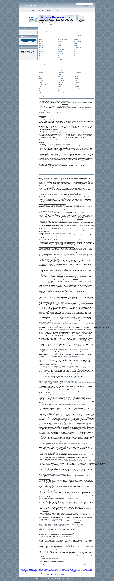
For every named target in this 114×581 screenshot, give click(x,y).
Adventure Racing (43, 31)
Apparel (41, 37)
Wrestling (76, 86)
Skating (76, 49)
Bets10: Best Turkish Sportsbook (46, 164)
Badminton (41, 45)
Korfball (60, 59)
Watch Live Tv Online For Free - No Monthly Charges (50, 239)
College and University (44, 68)
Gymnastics (60, 41)
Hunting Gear (42, 474)
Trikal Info (41, 551)
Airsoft (40, 33)
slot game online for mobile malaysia (46, 302)
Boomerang (41, 55)
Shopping (76, 45)
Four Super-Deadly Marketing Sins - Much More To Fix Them (52, 366)
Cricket (40, 70)
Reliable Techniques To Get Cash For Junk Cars (49, 513)
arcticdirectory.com (85, 569)
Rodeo (75, 33)
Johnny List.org (30, 5)
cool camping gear (43, 233)
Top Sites (49, 10)
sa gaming (41, 259)
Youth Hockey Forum (43, 144)
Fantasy (40, 86)
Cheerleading (42, 64)
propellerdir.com (32, 569)
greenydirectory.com (51, 574)
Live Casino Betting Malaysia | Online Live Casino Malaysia (51, 191)
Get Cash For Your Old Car (44, 479)
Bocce (40, 53)
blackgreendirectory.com (64, 570)
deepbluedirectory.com (28, 573)
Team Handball (77, 66)
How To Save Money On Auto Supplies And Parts (49, 524)
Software (76, 55)
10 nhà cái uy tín (42, 112)
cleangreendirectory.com (47, 571)
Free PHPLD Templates (69, 578)
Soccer (75, 51)
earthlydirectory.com (55, 573)
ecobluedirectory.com (65, 573)
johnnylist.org (47, 569)
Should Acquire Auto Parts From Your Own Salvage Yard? (51, 356)
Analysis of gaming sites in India (46, 543)
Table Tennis (77, 61)
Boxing (40, 59)
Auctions (41, 41)
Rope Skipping (77, 35)
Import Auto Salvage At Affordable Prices (47, 329)
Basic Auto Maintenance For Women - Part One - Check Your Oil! (52, 498)
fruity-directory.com (86, 573)
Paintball (60, 84)
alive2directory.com (76, 569)
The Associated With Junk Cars (45, 394)
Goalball (60, 35)
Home (24, 10)
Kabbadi (60, 57)
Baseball (41, 47)
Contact (57, 10)
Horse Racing (61, 49)
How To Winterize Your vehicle (45, 322)
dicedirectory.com (37, 573)
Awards (40, 43)
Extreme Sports (42, 84)
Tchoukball (76, 64)
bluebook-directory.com (75, 570)
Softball (76, 53)
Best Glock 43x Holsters (44, 139)
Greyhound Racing (62, 39)
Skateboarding (77, 47)
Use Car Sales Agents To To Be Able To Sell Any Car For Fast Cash (53, 506)
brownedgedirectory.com (26, 571)
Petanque (60, 90)
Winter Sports (77, 82)
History (60, 45)
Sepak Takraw (77, 41)
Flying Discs (41, 92)
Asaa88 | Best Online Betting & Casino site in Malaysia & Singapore (53, 290)
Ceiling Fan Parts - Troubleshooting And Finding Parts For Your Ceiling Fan (54, 459)
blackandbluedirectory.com (52, 570)
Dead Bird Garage (42, 468)
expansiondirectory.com (76, 573)
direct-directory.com (46, 573)
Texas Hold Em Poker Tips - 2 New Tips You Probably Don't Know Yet (53, 443)
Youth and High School (79, 88)
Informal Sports (61, 53)
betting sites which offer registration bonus (48, 254)
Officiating (60, 76)
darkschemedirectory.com (79, 571)
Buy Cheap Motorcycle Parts (45, 196)
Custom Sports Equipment (44, 185)
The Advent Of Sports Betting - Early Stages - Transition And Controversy (54, 404)
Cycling (40, 74)
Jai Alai (60, 55)
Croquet (41, 72)
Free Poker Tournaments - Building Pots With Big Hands (50, 281)
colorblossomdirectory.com (67, 571)
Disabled (41, 78)
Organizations (61, 78)
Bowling (41, 57)
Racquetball (61, 92)
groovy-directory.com (61, 574)
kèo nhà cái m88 (42, 116)
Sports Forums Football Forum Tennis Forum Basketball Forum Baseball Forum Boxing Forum (58, 389)
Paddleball (60, 82)
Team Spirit (77, 68)
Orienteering (61, 80)
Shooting (76, 43)
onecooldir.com (61, 569)
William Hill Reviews (43, 106)
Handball (60, 43)
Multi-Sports (61, 72)
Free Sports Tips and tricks (44, 531)
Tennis (75, 70)
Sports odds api (42, 558)
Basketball (41, 49)
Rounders (76, 37)
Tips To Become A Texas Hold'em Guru (47, 294)
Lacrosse (60, 61)
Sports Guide (41, 167)
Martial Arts (61, 68)
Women (76, 84)
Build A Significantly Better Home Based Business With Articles (52, 204)
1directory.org (68, 569)
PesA (59, 88)
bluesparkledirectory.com (86, 570)
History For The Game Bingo (45, 274)
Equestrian (41, 80)
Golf (59, 37)
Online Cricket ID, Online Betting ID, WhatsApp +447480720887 (52, 485)
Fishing (40, 90)
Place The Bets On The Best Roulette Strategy (48, 373)
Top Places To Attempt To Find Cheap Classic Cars (49, 536)
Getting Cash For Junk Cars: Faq (45, 452)
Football (60, 31)
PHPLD (58, 578)
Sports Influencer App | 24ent (45, 267)
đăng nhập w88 (42, 119)
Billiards (41, 51)
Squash (76, 57)
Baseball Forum (42, 153)
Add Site (32, 10)
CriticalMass (41, 211)
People (59, 86)
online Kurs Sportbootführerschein (46, 177)
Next (93, 564)
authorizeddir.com (24, 569)
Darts (40, 76)
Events (40, 82)
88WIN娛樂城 (42, 131)
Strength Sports (77, 59)
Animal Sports (42, 35)
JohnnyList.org (42, 27)
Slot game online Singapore (44, 519)
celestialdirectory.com (36, 571)
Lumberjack (61, 66)
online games (41, 413)
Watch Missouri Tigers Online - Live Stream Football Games (51, 349)
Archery (41, 39)
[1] (85, 564)
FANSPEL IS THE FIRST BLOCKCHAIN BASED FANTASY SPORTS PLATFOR (56, 247)
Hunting (60, 51)
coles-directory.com (57, 571)
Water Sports (77, 80)
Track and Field (77, 72)
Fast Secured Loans (79, 578)
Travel (75, 74)
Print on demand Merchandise (45, 221)
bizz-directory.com (42, 570)
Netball (59, 74)
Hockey (60, 47)
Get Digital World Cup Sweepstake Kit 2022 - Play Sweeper (51, 228)
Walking (76, 78)
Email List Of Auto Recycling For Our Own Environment (51, 381)
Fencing (40, 88)
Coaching (41, 66)
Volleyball (76, 76)
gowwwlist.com (40, 569)
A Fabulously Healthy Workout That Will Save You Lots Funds (52, 335)
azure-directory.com (33, 570)
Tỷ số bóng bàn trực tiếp (44, 101)
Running (76, 39)
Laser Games (61, 64)
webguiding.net (54, 569)
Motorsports (61, 70)
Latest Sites (40, 10)
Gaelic (59, 33)
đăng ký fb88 (41, 124)
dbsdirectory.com (89, 571)
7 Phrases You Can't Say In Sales (45, 490)
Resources (76, 31)
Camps (40, 61)
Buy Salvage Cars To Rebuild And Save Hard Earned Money (51, 343)
